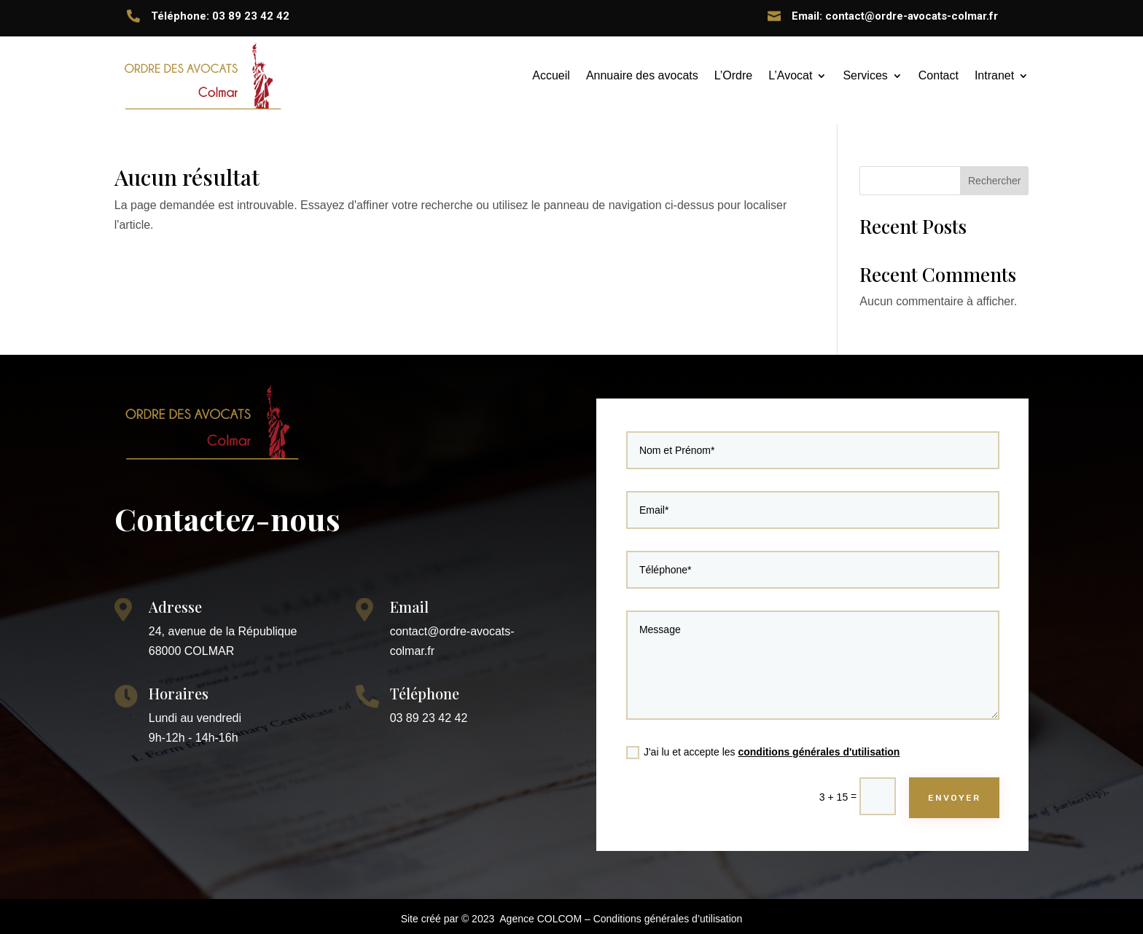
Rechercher (994, 181)
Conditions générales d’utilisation (668, 919)
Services (865, 75)
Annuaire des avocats (642, 75)
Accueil (551, 75)
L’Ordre (733, 75)
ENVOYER (946, 788)
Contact (938, 75)
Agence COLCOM (540, 919)
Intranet (994, 75)
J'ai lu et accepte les (765, 745)
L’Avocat (790, 75)
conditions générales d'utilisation (818, 744)
